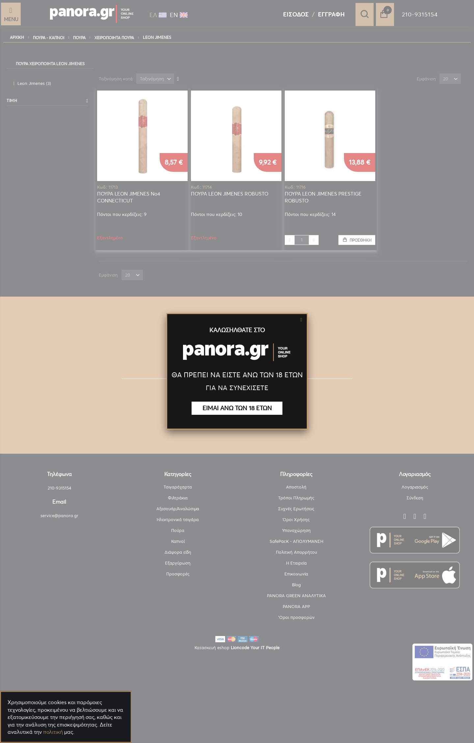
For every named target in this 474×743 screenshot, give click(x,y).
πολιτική (53, 732)
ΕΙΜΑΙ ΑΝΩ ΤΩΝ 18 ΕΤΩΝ (237, 408)
